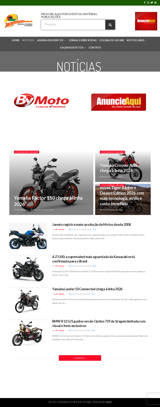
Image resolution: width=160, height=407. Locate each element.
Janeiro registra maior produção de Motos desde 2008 (91, 224)
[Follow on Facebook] (145, 2)
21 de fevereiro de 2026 (111, 177)
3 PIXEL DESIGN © (94, 402)
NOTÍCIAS (28, 40)
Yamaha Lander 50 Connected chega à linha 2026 (87, 289)
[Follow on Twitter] (152, 2)
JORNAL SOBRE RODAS (83, 40)
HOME (16, 40)
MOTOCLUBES (137, 40)
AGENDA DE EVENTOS (51, 40)
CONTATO (95, 47)
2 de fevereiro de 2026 (80, 294)
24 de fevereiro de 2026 (42, 210)
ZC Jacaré (21, 210)
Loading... (80, 358)
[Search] (110, 25)
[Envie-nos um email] (155, 2)
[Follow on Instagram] (148, 2)
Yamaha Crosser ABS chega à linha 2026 (118, 168)
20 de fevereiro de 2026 (80, 266)
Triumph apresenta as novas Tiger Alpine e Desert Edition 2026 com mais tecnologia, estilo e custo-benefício (122, 193)
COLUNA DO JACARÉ (111, 40)
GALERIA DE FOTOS (73, 47)
